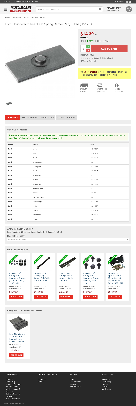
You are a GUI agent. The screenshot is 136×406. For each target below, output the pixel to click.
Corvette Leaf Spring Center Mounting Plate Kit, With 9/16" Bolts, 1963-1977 (115, 278)
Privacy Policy (10, 396)
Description (12, 117)
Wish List (105, 384)
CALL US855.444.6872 (119, 90)
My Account (106, 379)
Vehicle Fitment (29, 117)
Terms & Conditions (13, 399)
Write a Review (107, 57)
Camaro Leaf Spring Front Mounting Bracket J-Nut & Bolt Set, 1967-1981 (17, 278)
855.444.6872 (9, 2)
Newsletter (105, 386)
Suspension (16, 17)
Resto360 (9, 379)
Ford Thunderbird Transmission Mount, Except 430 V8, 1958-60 (17, 338)
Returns (40, 382)
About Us (9, 391)
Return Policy (10, 382)
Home (7, 17)
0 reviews (95, 57)
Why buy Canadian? (13, 389)
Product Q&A (47, 117)
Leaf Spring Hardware (38, 17)
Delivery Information (13, 394)
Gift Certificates (75, 382)
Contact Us (21, 2)
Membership (106, 389)
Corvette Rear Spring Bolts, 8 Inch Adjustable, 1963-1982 (66, 277)
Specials (73, 384)
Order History (106, 382)
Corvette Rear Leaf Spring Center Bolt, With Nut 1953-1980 (42, 277)
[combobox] (68, 239)
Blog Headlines (75, 386)
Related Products (66, 117)
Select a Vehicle (90, 71)
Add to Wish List (88, 60)
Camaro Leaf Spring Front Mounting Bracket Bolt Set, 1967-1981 (91, 278)
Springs (26, 17)
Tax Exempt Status (12, 386)
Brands (72, 379)
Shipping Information (13, 384)
